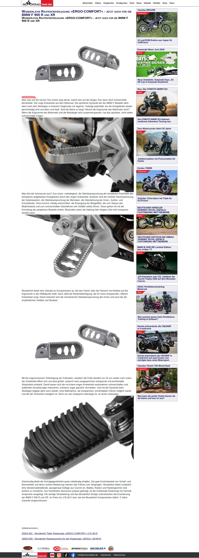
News (139, 3)
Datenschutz (119, 555)
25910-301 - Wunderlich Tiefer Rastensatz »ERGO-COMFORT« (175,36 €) (60, 533)
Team (171, 3)
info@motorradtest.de (88, 555)
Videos (98, 3)
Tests (132, 3)
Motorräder (88, 3)
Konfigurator (121, 3)
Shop (164, 3)
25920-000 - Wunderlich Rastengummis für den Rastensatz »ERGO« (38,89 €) (61, 539)
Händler (156, 3)
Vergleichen (108, 3)
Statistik (147, 3)
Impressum (106, 555)
